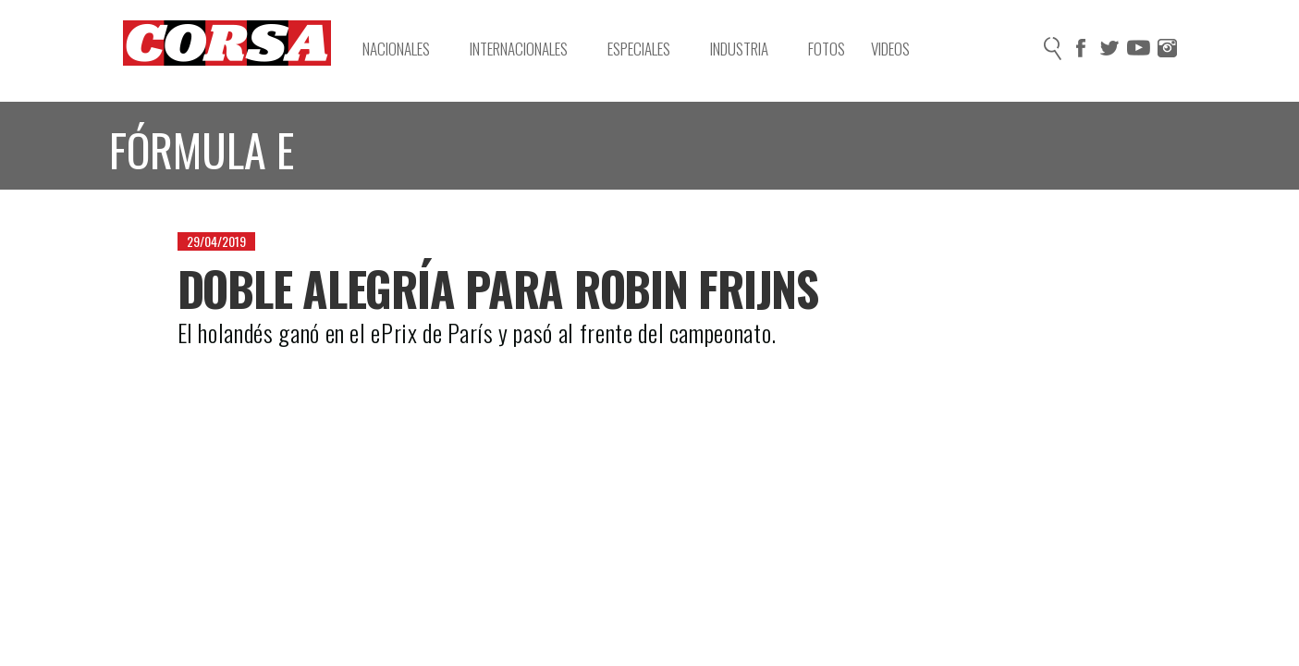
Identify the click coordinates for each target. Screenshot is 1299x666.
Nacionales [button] (405, 48)
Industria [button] (748, 48)
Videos (890, 48)
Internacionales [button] (528, 48)
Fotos (826, 48)
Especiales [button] (648, 48)
